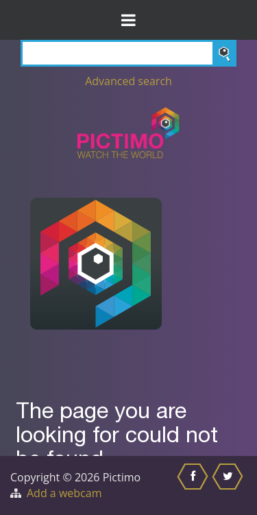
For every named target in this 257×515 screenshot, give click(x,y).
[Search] (128, 53)
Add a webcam (64, 493)
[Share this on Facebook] (194, 485)
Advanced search (128, 81)
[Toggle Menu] (128, 20)
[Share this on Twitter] (229, 485)
